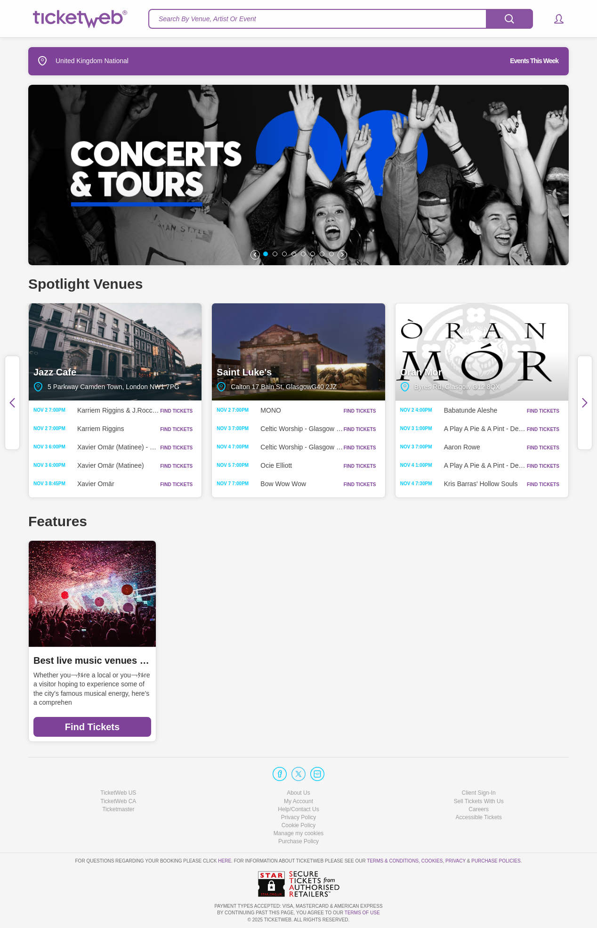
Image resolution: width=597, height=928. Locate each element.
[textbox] (340, 19)
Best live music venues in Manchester (92, 660)
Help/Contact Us (298, 809)
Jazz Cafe (115, 352)
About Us (298, 793)
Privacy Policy (298, 817)
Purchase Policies (495, 860)
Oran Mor (481, 352)
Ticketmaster (118, 809)
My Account (298, 801)
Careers (478, 809)
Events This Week (534, 61)
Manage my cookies (299, 833)
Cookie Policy (299, 825)
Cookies (432, 860)
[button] (554, 19)
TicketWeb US (118, 793)
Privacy (455, 860)
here (224, 860)
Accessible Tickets (479, 817)
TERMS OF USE (362, 912)
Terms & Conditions (393, 860)
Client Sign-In (479, 793)
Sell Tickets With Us (479, 801)
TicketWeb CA (118, 801)
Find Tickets (92, 727)
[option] (298, 175)
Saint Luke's (298, 352)
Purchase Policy (298, 841)
